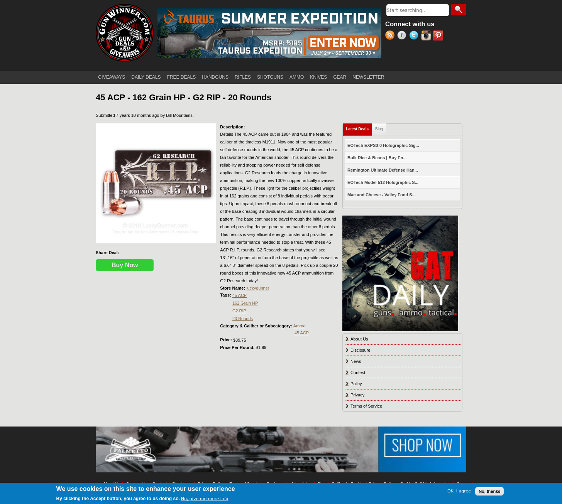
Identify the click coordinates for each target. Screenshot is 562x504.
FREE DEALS (181, 77)
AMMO (296, 77)
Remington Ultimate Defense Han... (382, 170)
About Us (359, 339)
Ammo (299, 326)
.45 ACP (301, 332)
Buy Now (125, 265)
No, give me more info (204, 498)
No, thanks (489, 491)
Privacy (357, 395)
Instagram (427, 36)
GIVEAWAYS (111, 77)
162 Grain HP (245, 303)
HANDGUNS (215, 77)
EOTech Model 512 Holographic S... (382, 182)
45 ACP (239, 295)
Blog (379, 129)
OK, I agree (459, 491)
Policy (356, 383)
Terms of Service (366, 406)
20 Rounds (242, 318)
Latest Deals (359, 127)
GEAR (339, 77)
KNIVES (318, 77)
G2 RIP (239, 310)
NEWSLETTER (368, 77)
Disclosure (360, 350)
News (355, 361)
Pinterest (439, 36)
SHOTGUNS (270, 77)
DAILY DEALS (146, 77)
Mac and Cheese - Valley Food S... (381, 194)
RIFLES (243, 77)
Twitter (415, 36)
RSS (391, 36)
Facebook (403, 36)
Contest (357, 372)
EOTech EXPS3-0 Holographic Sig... (383, 145)
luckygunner (257, 288)
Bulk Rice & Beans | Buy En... (376, 157)
